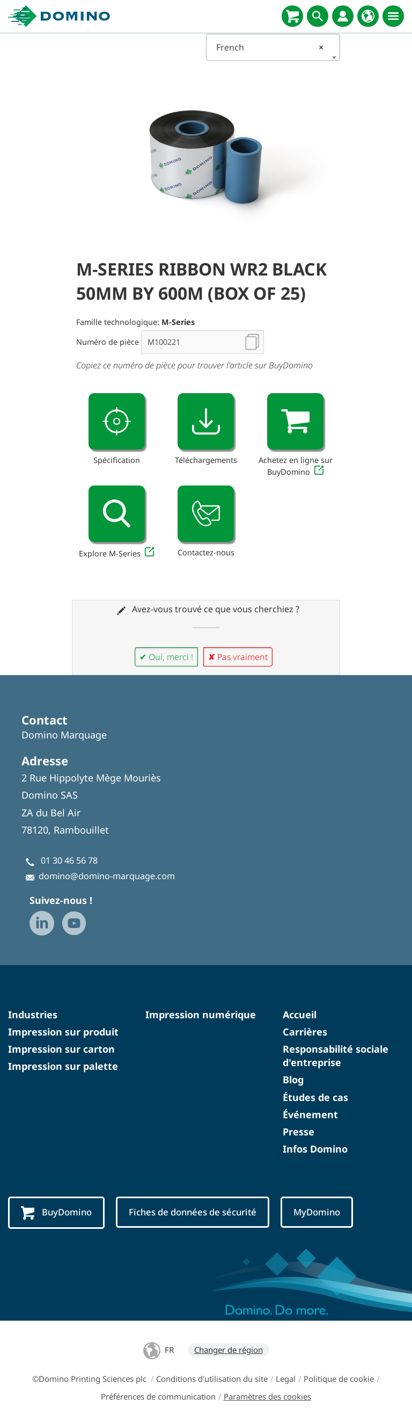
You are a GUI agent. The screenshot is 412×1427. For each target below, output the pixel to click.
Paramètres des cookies (267, 1396)
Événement (310, 1114)
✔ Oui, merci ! (166, 657)
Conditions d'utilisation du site (212, 1378)
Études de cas (315, 1097)
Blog (293, 1079)
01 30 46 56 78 (69, 860)
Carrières (305, 1031)
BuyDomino (57, 1213)
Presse (298, 1131)
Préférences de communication (158, 1396)
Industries (32, 1014)
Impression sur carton (61, 1048)
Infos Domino (315, 1148)
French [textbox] (269, 47)
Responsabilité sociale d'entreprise (335, 1055)
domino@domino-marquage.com (107, 876)
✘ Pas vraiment (238, 657)
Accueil (300, 1014)
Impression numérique (200, 1014)
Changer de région (228, 1349)
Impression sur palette (63, 1066)
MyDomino (320, 1212)
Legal (286, 1378)
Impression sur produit (63, 1031)
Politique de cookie (339, 1378)
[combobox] (273, 47)
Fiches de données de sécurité (195, 1212)
